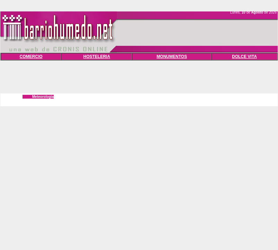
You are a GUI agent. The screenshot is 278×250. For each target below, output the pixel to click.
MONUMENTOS (172, 56)
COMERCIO (31, 56)
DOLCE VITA (244, 56)
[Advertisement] (139, 76)
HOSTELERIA (96, 56)
